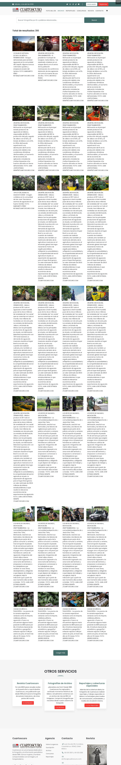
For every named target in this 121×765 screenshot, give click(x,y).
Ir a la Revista (28, 703)
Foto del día (51, 11)
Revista (91, 11)
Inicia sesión (91, 4)
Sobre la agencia (51, 744)
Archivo (61, 11)
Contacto (99, 11)
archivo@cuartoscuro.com (71, 759)
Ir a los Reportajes (92, 705)
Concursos (81, 11)
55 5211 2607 (68, 753)
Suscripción (49, 747)
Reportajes (70, 11)
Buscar (94, 20)
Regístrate (103, 4)
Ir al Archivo (60, 707)
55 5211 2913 (79, 753)
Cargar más (60, 653)
